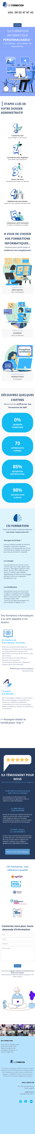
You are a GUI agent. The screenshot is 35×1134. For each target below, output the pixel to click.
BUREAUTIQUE (17, 376)
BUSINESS (17, 333)
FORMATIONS (17, 287)
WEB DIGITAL (17, 290)
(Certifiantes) (17, 379)
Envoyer (17, 966)
